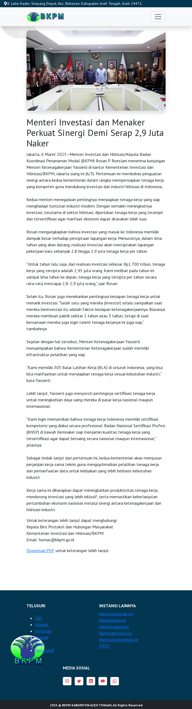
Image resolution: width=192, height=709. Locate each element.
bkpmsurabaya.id (114, 626)
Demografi (44, 650)
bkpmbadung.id (112, 620)
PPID (104, 646)
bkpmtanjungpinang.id (118, 639)
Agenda (41, 624)
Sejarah (41, 637)
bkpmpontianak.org (116, 613)
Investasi (43, 631)
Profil (40, 644)
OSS (38, 618)
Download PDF (40, 550)
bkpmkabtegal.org (115, 633)
